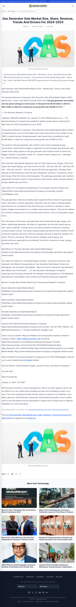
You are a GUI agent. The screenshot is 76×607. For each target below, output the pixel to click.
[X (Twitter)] (33, 593)
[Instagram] (36, 593)
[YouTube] (40, 593)
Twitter (29, 360)
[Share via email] (16, 474)
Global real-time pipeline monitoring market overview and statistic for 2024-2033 (23, 1)
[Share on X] (8, 474)
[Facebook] (29, 593)
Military (59, 577)
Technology (18, 577)
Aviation (49, 577)
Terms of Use (39, 601)
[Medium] (47, 593)
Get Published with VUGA (51, 601)
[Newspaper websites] (49, 586)
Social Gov (31, 418)
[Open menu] (4, 6)
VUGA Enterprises (41, 599)
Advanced (30, 577)
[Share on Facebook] (12, 474)
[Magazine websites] (27, 586)
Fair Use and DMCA (28, 601)
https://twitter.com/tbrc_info (29, 339)
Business (40, 577)
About (19, 601)
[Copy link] (20, 474)
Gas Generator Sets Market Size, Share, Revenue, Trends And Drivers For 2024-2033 (48, 409)
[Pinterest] (43, 593)
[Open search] (72, 6)
